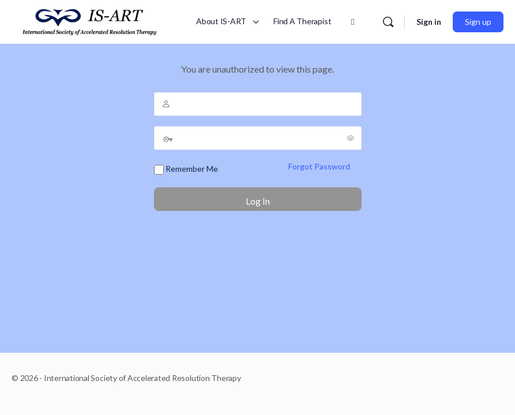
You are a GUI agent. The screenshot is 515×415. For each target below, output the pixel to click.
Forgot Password (319, 166)
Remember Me (186, 169)
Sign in (428, 22)
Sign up (478, 22)
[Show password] (351, 137)
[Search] (388, 22)
